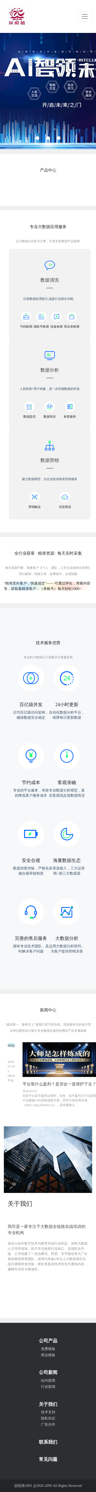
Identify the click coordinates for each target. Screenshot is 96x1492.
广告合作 (48, 1424)
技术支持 (48, 1412)
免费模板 (48, 1349)
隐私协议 (48, 1418)
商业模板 (48, 1355)
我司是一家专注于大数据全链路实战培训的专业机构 (47, 1229)
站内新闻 (48, 1380)
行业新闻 (48, 1387)
